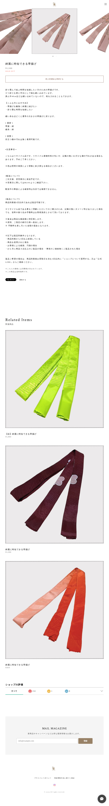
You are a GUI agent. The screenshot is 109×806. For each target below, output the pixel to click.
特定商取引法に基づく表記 (64, 778)
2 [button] (54, 56)
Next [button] (104, 31)
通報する (22, 280)
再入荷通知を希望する (54, 79)
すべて (14, 691)
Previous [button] (4, 31)
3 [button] (56, 56)
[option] (54, 31)
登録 (85, 741)
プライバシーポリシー (42, 778)
